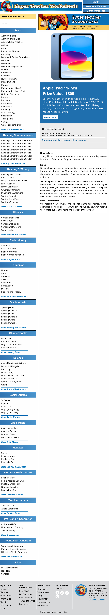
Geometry (6, 72)
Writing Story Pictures (11, 199)
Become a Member (96, 600)
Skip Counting (8, 112)
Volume (4, 121)
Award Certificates (9, 508)
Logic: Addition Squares (12, 480)
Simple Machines (9, 378)
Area (3, 48)
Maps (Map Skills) (9, 412)
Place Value (6, 103)
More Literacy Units (10, 352)
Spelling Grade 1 (9, 307)
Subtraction (6, 115)
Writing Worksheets (10, 202)
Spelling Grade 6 (9, 322)
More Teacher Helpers (11, 513)
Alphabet (5, 245)
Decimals (5, 60)
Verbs (4, 273)
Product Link (50, 117)
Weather (5, 384)
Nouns (4, 270)
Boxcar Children (8, 347)
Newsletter (42, 598)
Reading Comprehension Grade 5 (17, 155)
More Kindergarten (10, 535)
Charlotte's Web (9, 341)
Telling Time (7, 118)
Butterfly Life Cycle (10, 366)
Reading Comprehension (13, 163)
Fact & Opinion (8, 183)
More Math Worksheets (12, 129)
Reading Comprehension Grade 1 (17, 143)
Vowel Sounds (7, 220)
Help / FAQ (24, 591)
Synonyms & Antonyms (12, 192)
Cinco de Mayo (8, 456)
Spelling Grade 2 (9, 310)
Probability (6, 106)
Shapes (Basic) (8, 530)
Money (4, 85)
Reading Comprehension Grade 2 (17, 146)
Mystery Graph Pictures (12, 483)
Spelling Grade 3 (9, 313)
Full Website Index (9, 567)
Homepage (42, 589)
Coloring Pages (8, 431)
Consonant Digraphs (11, 226)
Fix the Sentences (9, 186)
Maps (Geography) (10, 409)
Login (2, 608)
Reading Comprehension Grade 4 (17, 152)
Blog (39, 595)
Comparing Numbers (11, 51)
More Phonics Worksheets (13, 234)
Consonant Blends (10, 223)
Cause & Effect (8, 177)
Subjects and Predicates (12, 291)
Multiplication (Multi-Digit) (13, 91)
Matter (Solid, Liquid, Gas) (13, 375)
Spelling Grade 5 (9, 319)
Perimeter (6, 100)
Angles (4, 45)
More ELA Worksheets (11, 206)
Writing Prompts (9, 196)
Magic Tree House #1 (11, 344)
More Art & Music (9, 442)
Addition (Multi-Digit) (11, 38)
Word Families (7, 230)
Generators (42, 605)
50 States (5, 400)
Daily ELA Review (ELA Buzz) (14, 180)
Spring (4, 453)
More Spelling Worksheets (13, 327)
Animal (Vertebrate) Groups (14, 363)
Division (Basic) (8, 63)
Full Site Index (25, 594)
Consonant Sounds (10, 217)
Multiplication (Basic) (11, 88)
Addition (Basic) (8, 35)
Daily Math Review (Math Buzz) (15, 57)
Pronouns (6, 282)
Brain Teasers (8, 477)
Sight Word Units (9, 251)
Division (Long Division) (12, 66)
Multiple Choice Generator (13, 549)
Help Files (5, 570)
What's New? (43, 592)
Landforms (6, 406)
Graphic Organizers (10, 189)
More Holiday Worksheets (13, 466)
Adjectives (6, 276)
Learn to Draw (8, 434)
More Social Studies (10, 417)
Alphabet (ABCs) (9, 524)
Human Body (7, 372)
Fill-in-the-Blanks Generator (14, 552)
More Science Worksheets (13, 389)
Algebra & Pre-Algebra (12, 42)
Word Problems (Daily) (11, 124)
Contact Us (24, 604)
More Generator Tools (11, 556)
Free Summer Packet (13, 16)
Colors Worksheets (10, 428)
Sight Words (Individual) (12, 254)
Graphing (5, 75)
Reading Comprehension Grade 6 (17, 158)
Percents (5, 97)
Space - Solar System (11, 381)
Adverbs (5, 279)
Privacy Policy (25, 597)
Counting (5, 54)
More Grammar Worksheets (14, 296)
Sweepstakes (43, 602)
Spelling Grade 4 (9, 316)
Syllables (5, 288)
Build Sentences (8, 248)
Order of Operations (11, 94)
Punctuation (7, 285)
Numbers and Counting (12, 527)
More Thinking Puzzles (12, 494)
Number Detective (10, 487)
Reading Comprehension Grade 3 (17, 149)
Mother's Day (7, 459)
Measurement (8, 81)
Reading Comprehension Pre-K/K (17, 140)
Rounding (5, 109)
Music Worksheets (10, 437)
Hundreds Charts (9, 78)
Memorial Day (7, 462)
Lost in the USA (8, 490)
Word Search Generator (12, 546)
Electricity (5, 369)
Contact (5, 573)
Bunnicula (6, 338)
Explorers (5, 403)
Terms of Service (27, 600)
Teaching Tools (8, 505)
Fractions (5, 69)
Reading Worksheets (11, 174)
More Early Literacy (10, 259)
